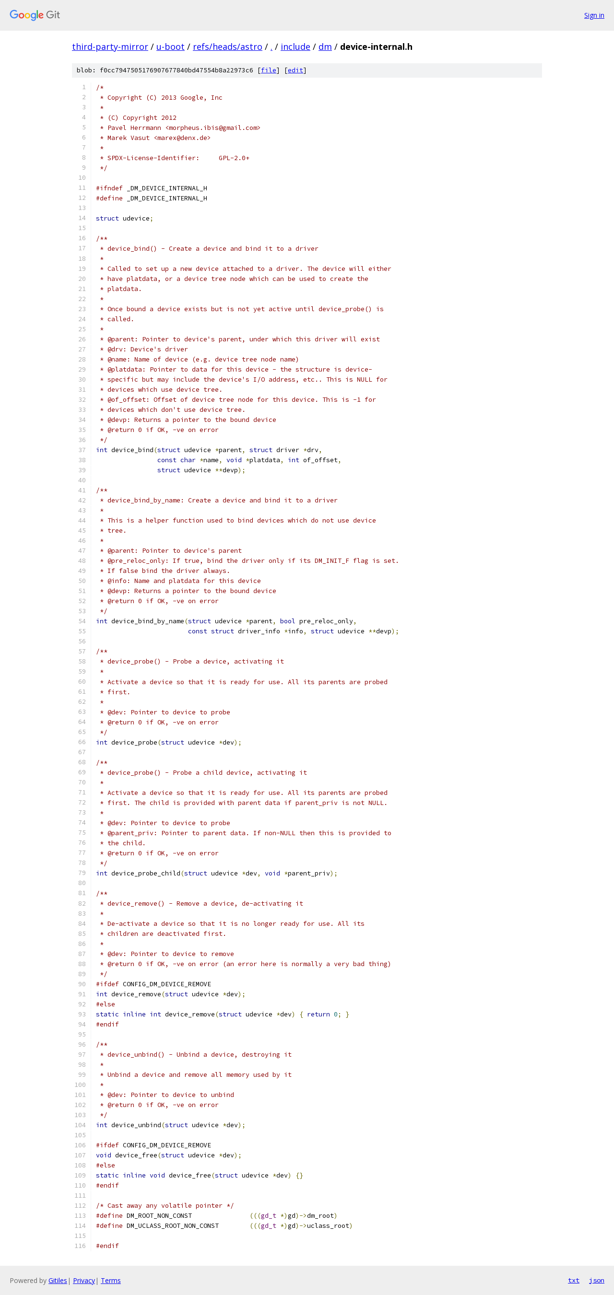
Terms (111, 1280)
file (268, 70)
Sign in (594, 15)
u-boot (170, 46)
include (295, 46)
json (596, 1280)
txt (573, 1280)
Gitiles (57, 1280)
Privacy (84, 1280)
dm (325, 46)
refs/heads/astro (227, 46)
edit (295, 70)
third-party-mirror (110, 46)
